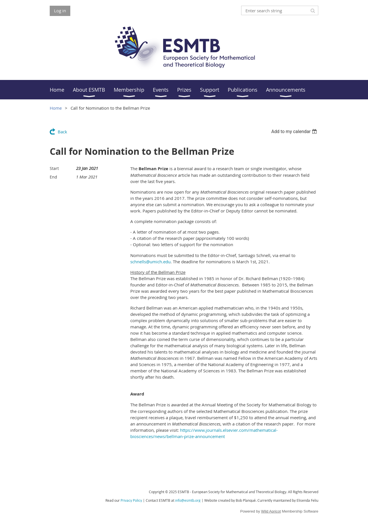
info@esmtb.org (188, 500)
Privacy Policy (131, 500)
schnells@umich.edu (150, 261)
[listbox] (294, 131)
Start (54, 168)
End (53, 177)
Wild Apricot (271, 511)
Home (56, 108)
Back (62, 131)
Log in (60, 10)
